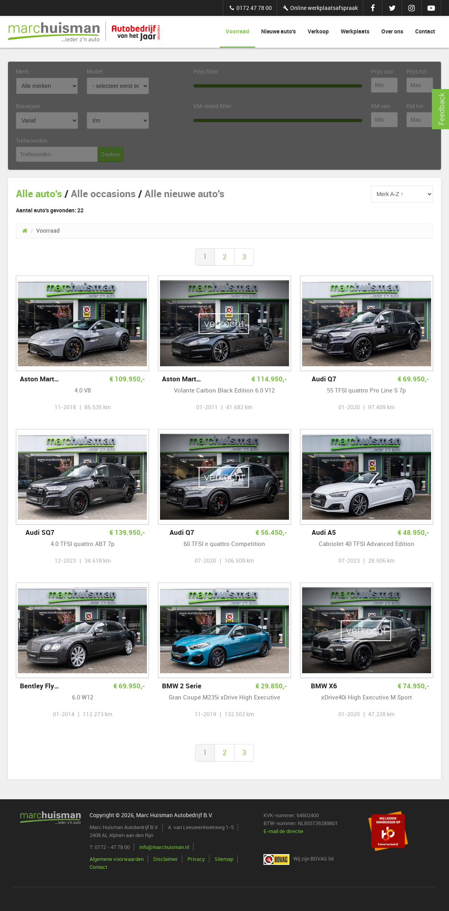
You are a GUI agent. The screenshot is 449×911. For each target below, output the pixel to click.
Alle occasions (103, 193)
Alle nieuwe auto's (184, 193)
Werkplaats (355, 31)
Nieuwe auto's (278, 31)
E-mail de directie (283, 831)
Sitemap (224, 858)
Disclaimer (165, 858)
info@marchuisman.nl (164, 847)
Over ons (392, 31)
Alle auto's (39, 193)
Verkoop (318, 31)
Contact (425, 31)
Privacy (196, 858)
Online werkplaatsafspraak (320, 8)
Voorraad (237, 31)
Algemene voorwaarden (117, 858)
